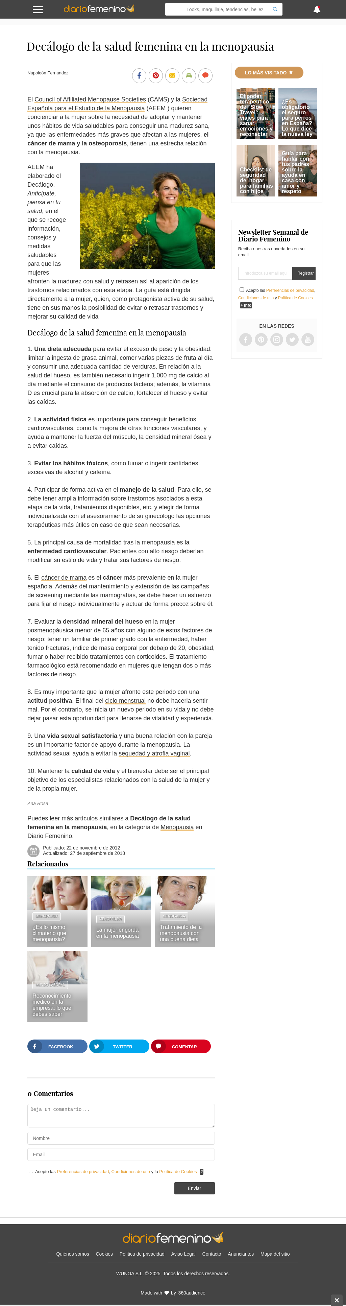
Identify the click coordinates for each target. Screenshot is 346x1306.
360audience (191, 1293)
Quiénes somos (72, 1254)
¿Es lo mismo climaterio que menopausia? (49, 933)
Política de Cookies (178, 1171)
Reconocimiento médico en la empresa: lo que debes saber (51, 1005)
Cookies (104, 1254)
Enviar (194, 1188)
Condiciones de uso (131, 1171)
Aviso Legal (183, 1254)
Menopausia (177, 827)
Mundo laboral (50, 985)
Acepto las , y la (116, 1171)
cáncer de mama (63, 577)
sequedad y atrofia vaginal (154, 753)
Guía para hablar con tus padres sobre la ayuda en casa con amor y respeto (295, 172)
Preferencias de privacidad (83, 1171)
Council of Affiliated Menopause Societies (90, 99)
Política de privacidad (142, 1254)
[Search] (275, 9)
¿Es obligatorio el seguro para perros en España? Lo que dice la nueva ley (297, 118)
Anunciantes (241, 1254)
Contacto (211, 1254)
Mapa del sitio (275, 1254)
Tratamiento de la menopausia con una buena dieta (181, 933)
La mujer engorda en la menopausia (117, 933)
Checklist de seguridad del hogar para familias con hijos (256, 180)
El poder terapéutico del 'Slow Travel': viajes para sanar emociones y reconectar (256, 115)
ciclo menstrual (125, 700)
